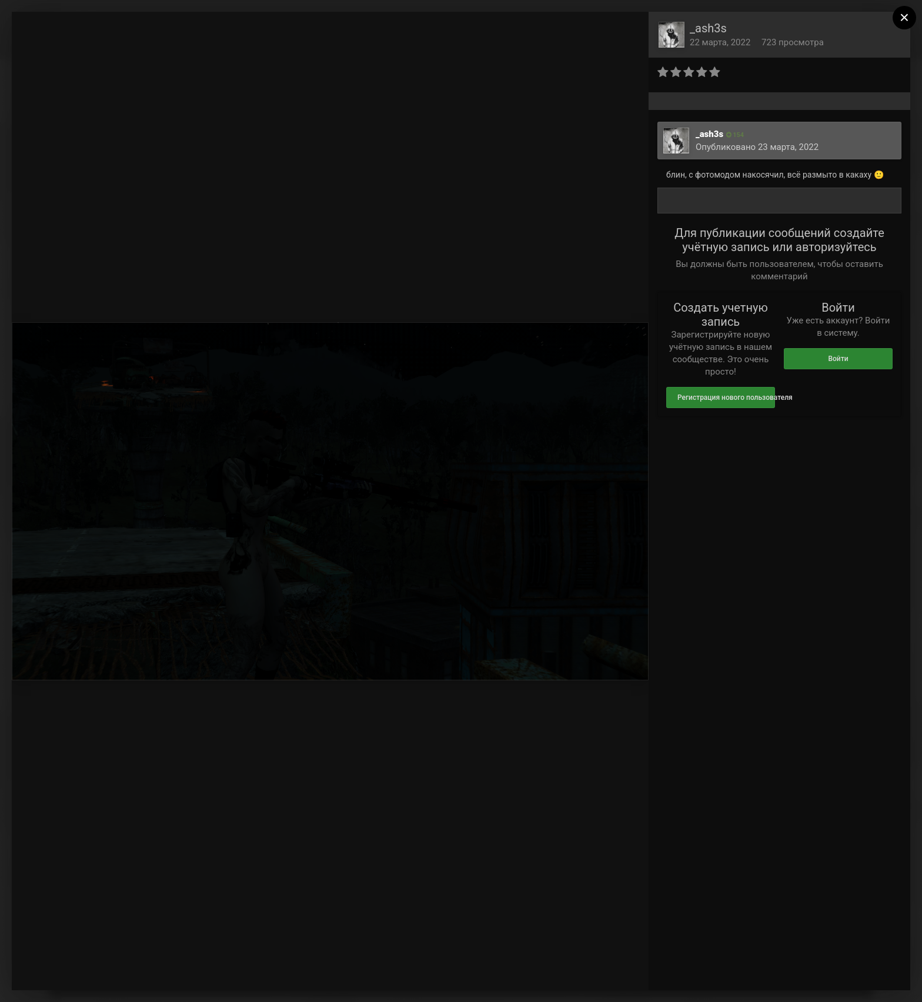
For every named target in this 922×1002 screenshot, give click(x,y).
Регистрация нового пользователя (726, 397)
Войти (838, 359)
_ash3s (708, 28)
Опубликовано (757, 147)
